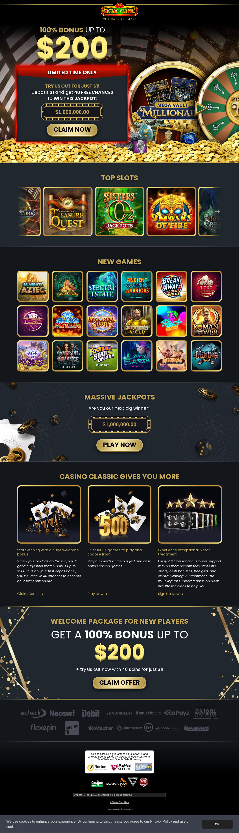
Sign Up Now (169, 594)
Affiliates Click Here (119, 802)
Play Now (95, 594)
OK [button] (217, 824)
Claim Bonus (28, 594)
